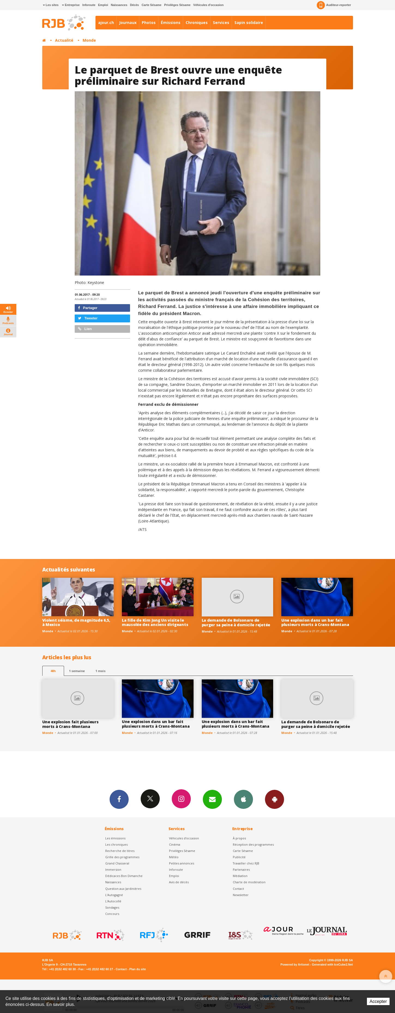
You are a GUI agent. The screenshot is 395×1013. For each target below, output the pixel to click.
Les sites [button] (51, 5)
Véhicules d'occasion (208, 5)
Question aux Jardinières (123, 888)
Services (221, 22)
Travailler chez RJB (246, 863)
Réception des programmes (253, 844)
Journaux (128, 22)
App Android (274, 799)
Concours (112, 913)
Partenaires (241, 869)
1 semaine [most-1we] (77, 671)
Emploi (103, 5)
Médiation (240, 876)
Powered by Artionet (295, 964)
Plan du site (137, 969)
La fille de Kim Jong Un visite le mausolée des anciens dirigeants (155, 622)
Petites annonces (181, 863)
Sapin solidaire (248, 22)
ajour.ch (106, 22)
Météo (174, 857)
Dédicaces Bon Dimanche (124, 876)
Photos (149, 22)
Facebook (119, 799)
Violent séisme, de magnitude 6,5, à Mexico (76, 622)
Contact (238, 888)
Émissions (170, 22)
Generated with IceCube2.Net (332, 964)
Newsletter (241, 895)
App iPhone (243, 799)
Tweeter (88, 318)
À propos (239, 838)
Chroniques (197, 22)
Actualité (64, 40)
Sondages (112, 907)
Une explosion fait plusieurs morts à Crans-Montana (70, 724)
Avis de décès (179, 882)
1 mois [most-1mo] (100, 671)
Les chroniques (116, 844)
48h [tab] (53, 671)
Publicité (239, 857)
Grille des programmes (122, 857)
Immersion (113, 869)
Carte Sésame (151, 5)
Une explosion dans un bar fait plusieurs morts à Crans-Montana (315, 622)
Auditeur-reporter (334, 5)
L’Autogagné (114, 895)
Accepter (378, 1001)
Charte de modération (249, 882)
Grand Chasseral (117, 863)
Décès (134, 5)
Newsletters (212, 799)
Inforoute (88, 5)
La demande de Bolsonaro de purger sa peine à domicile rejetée (236, 622)
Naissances (119, 5)
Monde (89, 40)
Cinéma (174, 844)
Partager (87, 308)
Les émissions (115, 838)
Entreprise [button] (71, 5)
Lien (85, 329)
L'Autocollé (113, 901)
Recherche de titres (119, 850)
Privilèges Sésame (177, 5)
